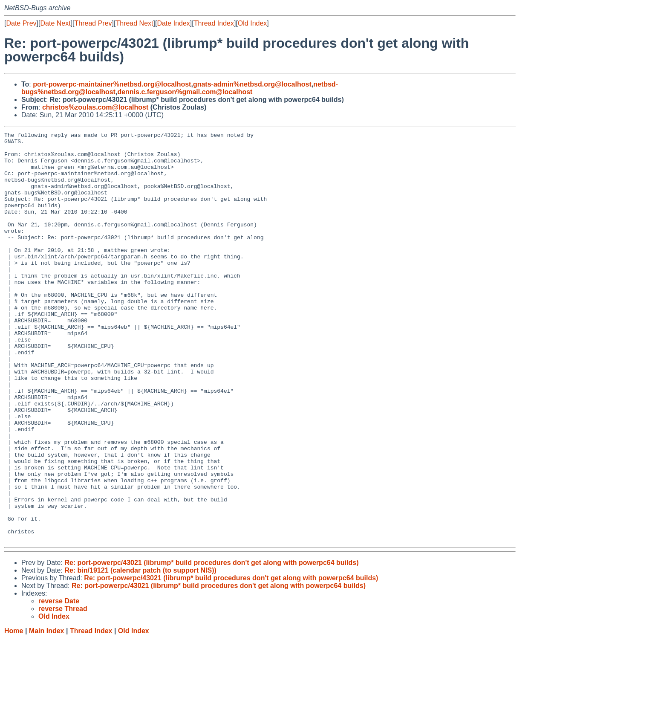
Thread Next (134, 23)
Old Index (252, 23)
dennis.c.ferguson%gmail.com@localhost (184, 92)
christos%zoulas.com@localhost (95, 107)
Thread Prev (93, 23)
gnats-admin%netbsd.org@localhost (252, 84)
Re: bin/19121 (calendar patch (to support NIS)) (140, 652)
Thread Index (214, 23)
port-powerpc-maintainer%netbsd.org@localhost (112, 84)
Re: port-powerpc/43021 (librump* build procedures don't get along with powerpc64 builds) (211, 644)
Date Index (173, 23)
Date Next (55, 23)
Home (13, 712)
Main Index (46, 712)
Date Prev (21, 23)
